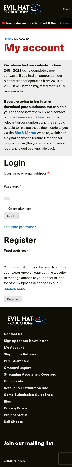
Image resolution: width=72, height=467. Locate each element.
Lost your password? (20, 226)
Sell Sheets (13, 421)
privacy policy (14, 287)
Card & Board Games (55, 23)
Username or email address (26, 173)
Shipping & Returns (20, 354)
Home (8, 39)
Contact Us (13, 333)
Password (12, 186)
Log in (11, 216)
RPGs (33, 23)
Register (12, 299)
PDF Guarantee (16, 360)
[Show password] (7, 198)
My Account (14, 347)
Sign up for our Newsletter (26, 340)
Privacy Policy (15, 408)
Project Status (16, 414)
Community (13, 381)
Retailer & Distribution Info (26, 387)
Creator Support (17, 367)
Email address (16, 250)
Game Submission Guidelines (28, 394)
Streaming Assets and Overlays (30, 374)
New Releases (16, 23)
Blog (7, 401)
